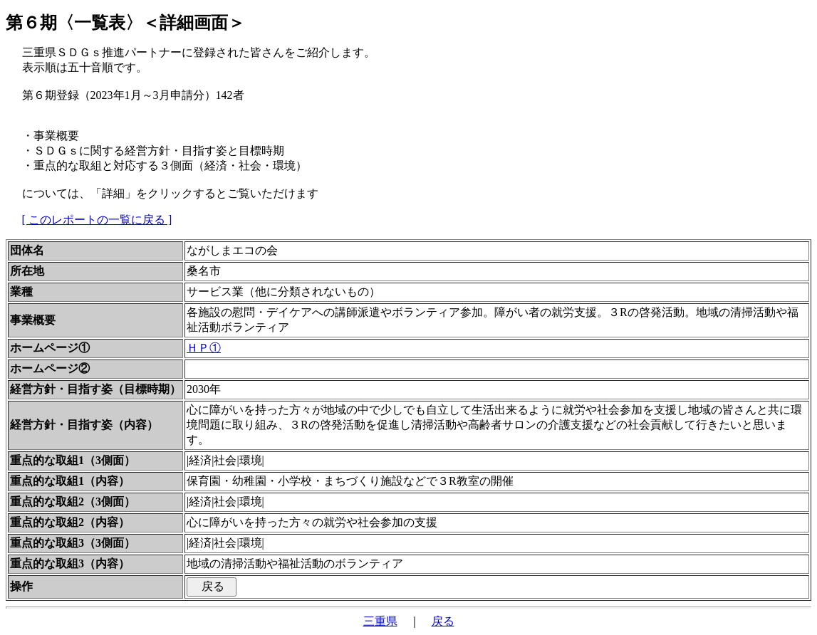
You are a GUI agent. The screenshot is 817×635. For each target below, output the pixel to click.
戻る (443, 621)
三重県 (380, 621)
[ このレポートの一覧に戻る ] (97, 220)
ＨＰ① (204, 348)
